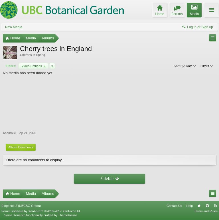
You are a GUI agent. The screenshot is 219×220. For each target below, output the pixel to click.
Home (199, 206)
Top (207, 206)
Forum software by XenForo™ (41, 211)
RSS (216, 206)
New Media (13, 27)
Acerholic (9, 133)
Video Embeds (34, 66)
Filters (206, 66)
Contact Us (174, 205)
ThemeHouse (67, 215)
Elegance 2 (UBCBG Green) (21, 205)
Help (189, 205)
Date (191, 66)
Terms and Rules (206, 211)
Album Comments (20, 147)
